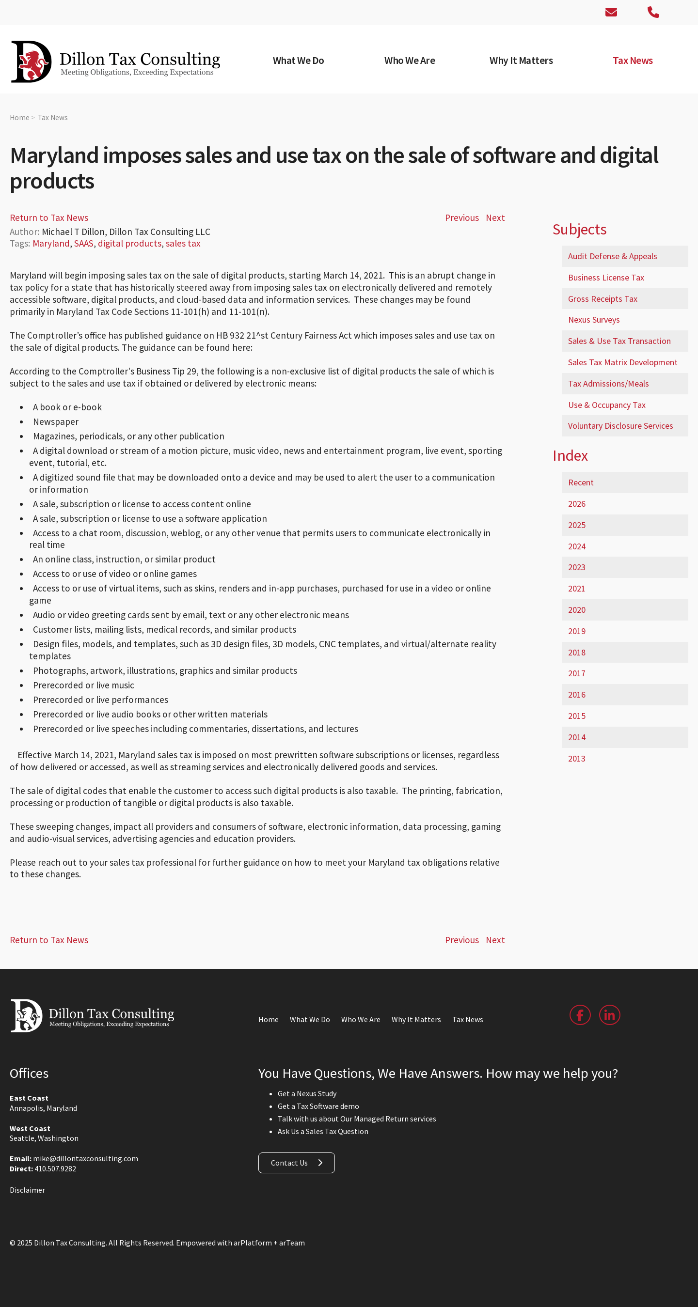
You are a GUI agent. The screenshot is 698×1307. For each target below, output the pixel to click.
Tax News (53, 117)
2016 (577, 694)
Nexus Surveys (594, 319)
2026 (577, 503)
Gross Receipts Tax (602, 298)
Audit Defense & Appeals (612, 256)
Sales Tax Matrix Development (623, 362)
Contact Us (289, 1162)
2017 (577, 673)
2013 (577, 758)
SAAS (84, 243)
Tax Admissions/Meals (608, 383)
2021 (577, 588)
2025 (577, 524)
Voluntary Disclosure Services (620, 425)
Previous (462, 217)
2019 (577, 631)
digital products (129, 243)
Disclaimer (27, 1190)
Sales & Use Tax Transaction (619, 340)
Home (20, 117)
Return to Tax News (49, 217)
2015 (577, 715)
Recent (581, 482)
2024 (577, 546)
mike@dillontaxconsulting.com (85, 1158)
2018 (577, 652)
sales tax (183, 243)
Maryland (51, 243)
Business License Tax (606, 277)
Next (495, 217)
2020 (577, 609)
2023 (577, 567)
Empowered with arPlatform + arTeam (240, 1242)
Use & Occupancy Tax (607, 404)
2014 (577, 737)
